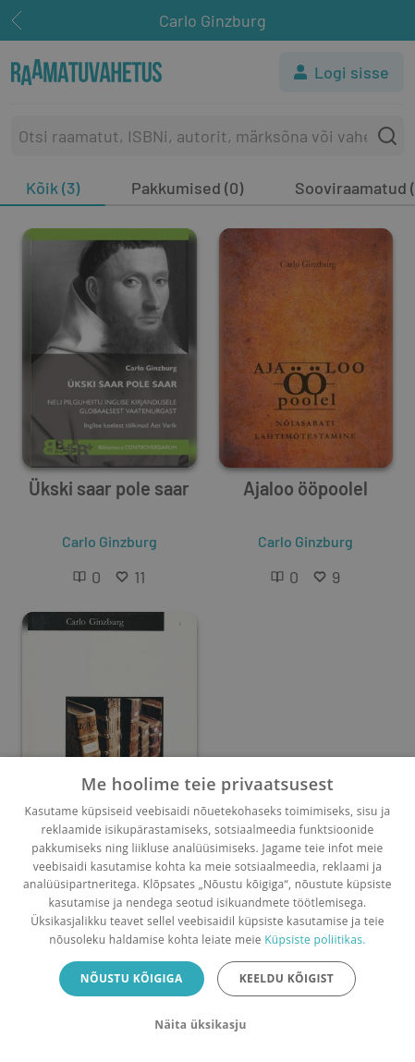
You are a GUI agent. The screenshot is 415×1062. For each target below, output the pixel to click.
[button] (207, 1025)
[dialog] (207, 909)
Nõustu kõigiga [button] (131, 978)
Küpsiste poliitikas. (314, 939)
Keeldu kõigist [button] (287, 978)
